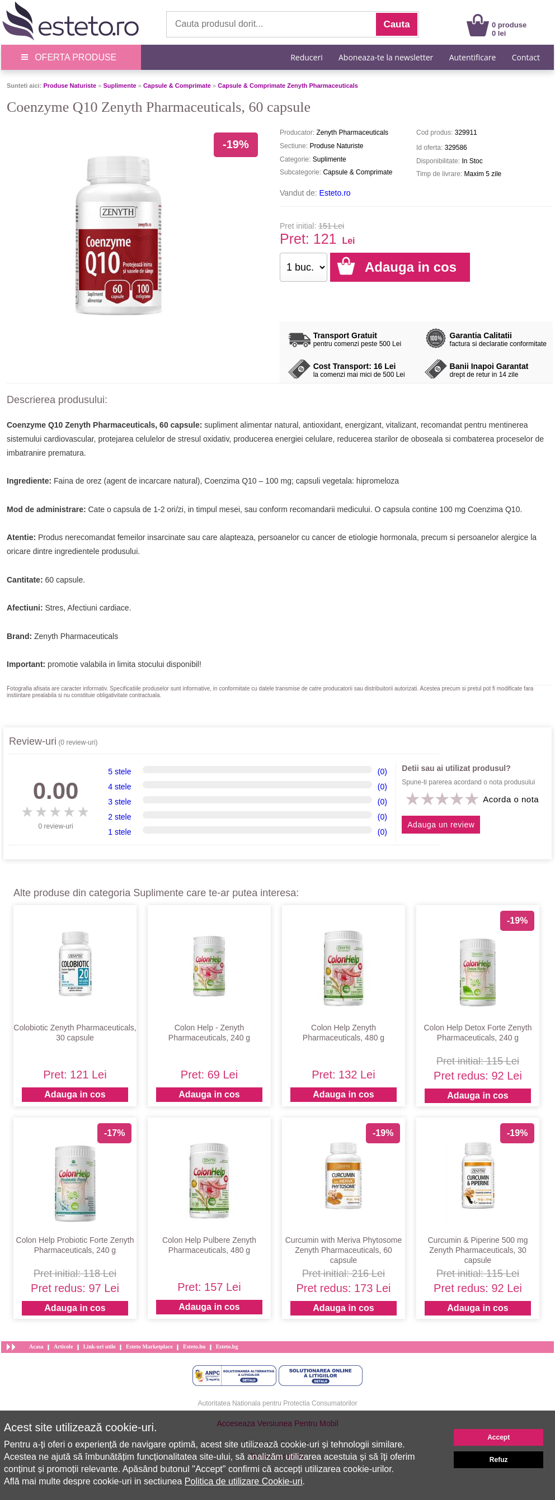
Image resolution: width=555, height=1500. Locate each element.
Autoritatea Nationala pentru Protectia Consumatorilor (278, 1403)
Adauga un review (440, 824)
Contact (526, 57)
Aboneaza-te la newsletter (385, 57)
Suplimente (119, 85)
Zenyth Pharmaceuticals (76, 636)
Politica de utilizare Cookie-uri (244, 1481)
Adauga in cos (74, 1094)
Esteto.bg (227, 1346)
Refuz (499, 1460)
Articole (63, 1346)
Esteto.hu (194, 1346)
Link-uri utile (99, 1346)
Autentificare (472, 57)
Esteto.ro (335, 192)
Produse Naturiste (69, 85)
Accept (498, 1437)
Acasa (36, 1346)
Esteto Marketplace (149, 1346)
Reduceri (306, 57)
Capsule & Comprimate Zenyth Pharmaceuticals (288, 85)
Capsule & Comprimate (177, 85)
